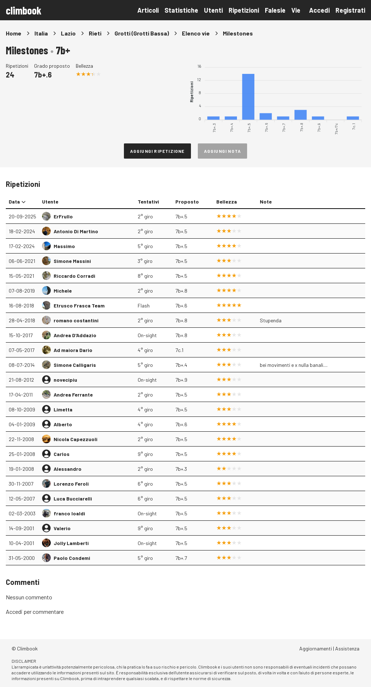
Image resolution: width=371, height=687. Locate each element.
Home (13, 33)
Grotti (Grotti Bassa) (141, 33)
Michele (63, 291)
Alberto (63, 424)
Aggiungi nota (222, 151)
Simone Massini (72, 261)
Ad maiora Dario (73, 350)
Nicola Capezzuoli (75, 439)
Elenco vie (196, 33)
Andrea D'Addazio (75, 335)
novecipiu (65, 380)
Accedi (319, 10)
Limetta (63, 409)
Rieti (95, 33)
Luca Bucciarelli (73, 498)
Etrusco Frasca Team (79, 305)
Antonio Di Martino (76, 231)
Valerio (62, 528)
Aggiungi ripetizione (157, 151)
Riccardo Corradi (74, 276)
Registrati (350, 10)
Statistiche (181, 10)
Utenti (213, 10)
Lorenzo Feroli (71, 484)
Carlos (62, 454)
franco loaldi (69, 513)
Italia (41, 33)
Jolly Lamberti (71, 543)
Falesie (275, 10)
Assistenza (347, 648)
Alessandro (68, 469)
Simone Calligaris (75, 365)
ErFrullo (63, 216)
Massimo (64, 246)
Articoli (148, 10)
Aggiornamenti (315, 648)
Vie (295, 10)
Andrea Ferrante (73, 394)
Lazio (68, 33)
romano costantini (76, 320)
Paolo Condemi (72, 558)
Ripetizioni (244, 10)
